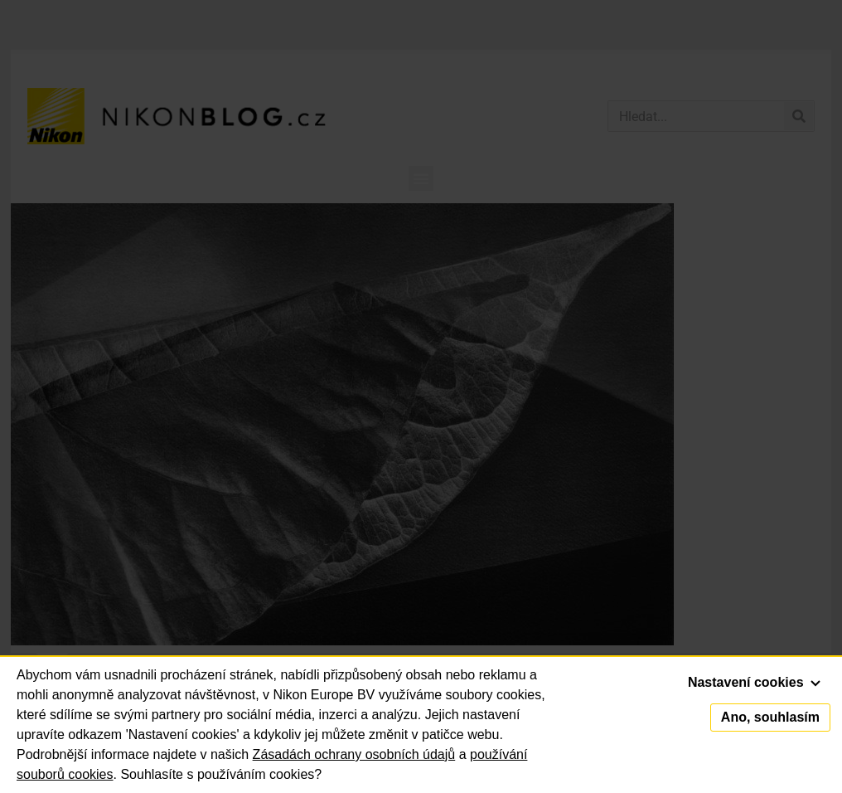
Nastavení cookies (754, 682)
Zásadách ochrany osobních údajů (354, 754)
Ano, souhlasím (770, 717)
